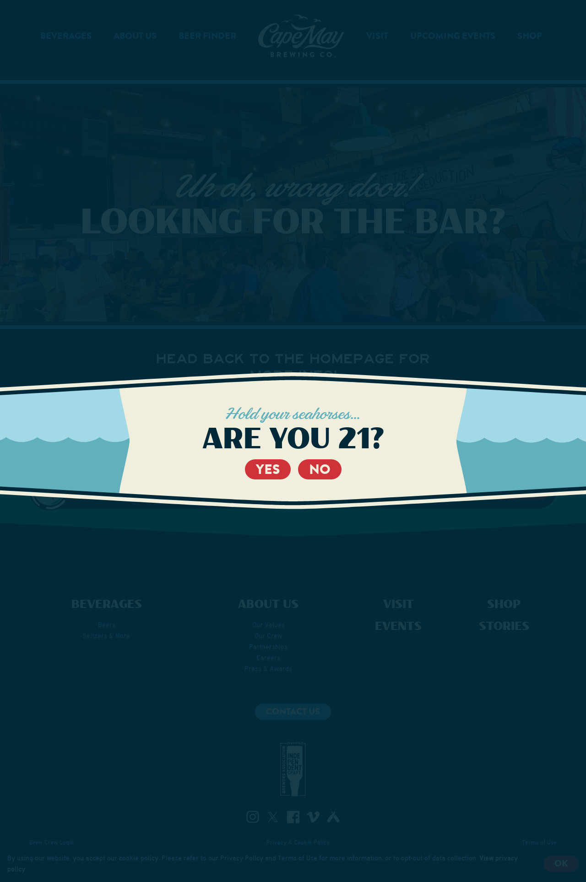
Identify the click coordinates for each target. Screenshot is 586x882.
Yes (268, 469)
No (320, 469)
